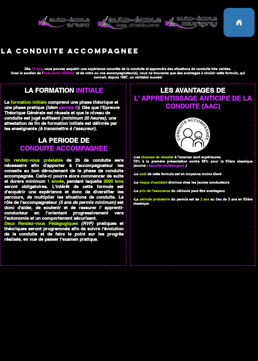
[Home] (239, 22)
